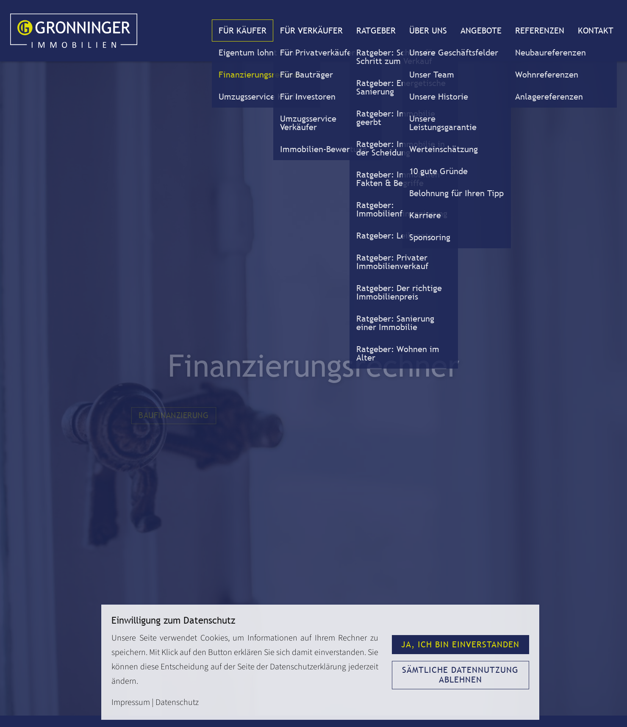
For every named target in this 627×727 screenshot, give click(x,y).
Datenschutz (177, 702)
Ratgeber (376, 30)
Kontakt (595, 30)
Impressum (130, 702)
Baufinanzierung (173, 415)
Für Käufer (242, 30)
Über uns (428, 30)
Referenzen (539, 30)
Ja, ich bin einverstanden (460, 644)
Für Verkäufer (311, 30)
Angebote (481, 30)
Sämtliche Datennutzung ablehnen (460, 674)
